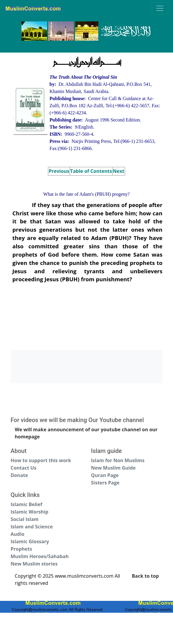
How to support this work (41, 460)
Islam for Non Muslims (118, 460)
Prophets (21, 549)
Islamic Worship (30, 511)
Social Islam (25, 519)
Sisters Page (105, 482)
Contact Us (24, 468)
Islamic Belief (26, 504)
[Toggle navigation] (160, 8)
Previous (59, 171)
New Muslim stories (34, 563)
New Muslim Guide (113, 468)
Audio (17, 534)
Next (118, 171)
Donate (19, 475)
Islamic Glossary (30, 541)
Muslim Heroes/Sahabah (40, 556)
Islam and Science (32, 526)
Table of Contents (91, 171)
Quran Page (105, 475)
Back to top (145, 576)
